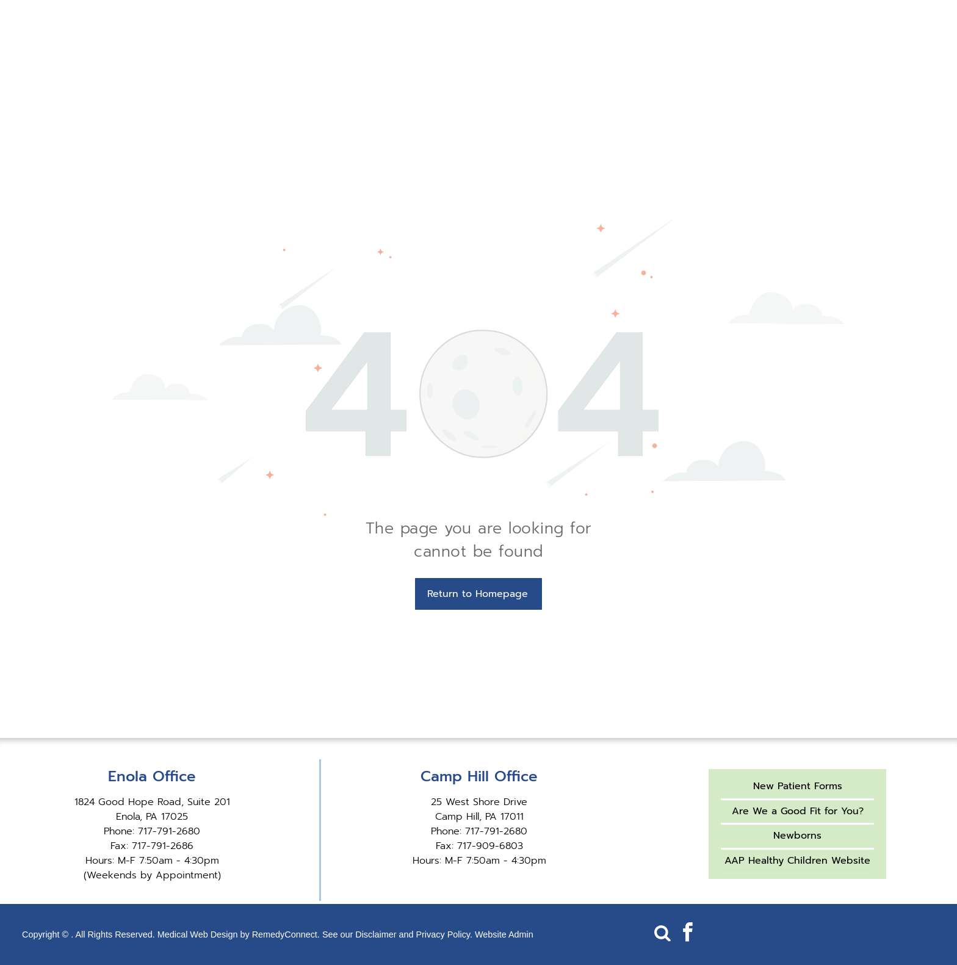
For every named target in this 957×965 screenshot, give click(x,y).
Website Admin (504, 934)
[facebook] (687, 934)
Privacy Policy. (444, 934)
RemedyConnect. (286, 934)
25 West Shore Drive (479, 802)
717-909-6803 (490, 846)
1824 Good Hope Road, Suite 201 (152, 802)
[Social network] (662, 934)
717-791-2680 (169, 831)
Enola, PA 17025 (152, 816)
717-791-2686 (162, 846)
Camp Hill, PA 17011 (479, 816)
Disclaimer (375, 934)
